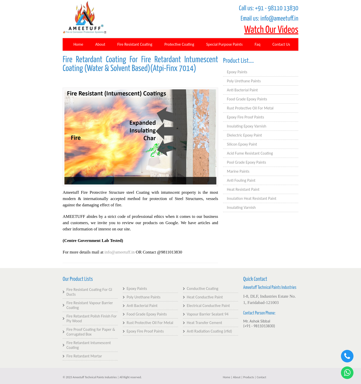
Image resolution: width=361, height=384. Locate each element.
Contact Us (281, 44)
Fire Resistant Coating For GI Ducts (89, 292)
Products (248, 377)
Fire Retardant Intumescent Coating (88, 345)
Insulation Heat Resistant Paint (251, 198)
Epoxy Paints (237, 72)
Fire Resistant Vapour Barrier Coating (89, 305)
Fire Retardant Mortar (84, 356)
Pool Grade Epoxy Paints (246, 162)
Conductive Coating (202, 288)
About (100, 44)
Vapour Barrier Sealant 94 (207, 314)
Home (78, 44)
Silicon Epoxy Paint (242, 144)
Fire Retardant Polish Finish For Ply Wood (91, 318)
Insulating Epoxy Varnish (246, 126)
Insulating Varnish (241, 207)
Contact (261, 377)
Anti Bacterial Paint (242, 90)
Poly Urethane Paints (244, 81)
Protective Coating (179, 44)
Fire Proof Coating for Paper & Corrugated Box (90, 332)
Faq (257, 44)
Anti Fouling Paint (241, 180)
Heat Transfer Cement (204, 322)
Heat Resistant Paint (243, 189)
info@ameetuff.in (120, 252)
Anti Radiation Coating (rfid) (209, 331)
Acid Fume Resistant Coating (250, 153)
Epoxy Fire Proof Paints (245, 117)
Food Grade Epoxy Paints (247, 99)
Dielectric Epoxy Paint (244, 135)
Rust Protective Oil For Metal (250, 108)
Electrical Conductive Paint (208, 305)
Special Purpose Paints (224, 44)
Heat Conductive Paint (205, 297)
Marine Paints (238, 171)
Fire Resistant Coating (134, 44)
